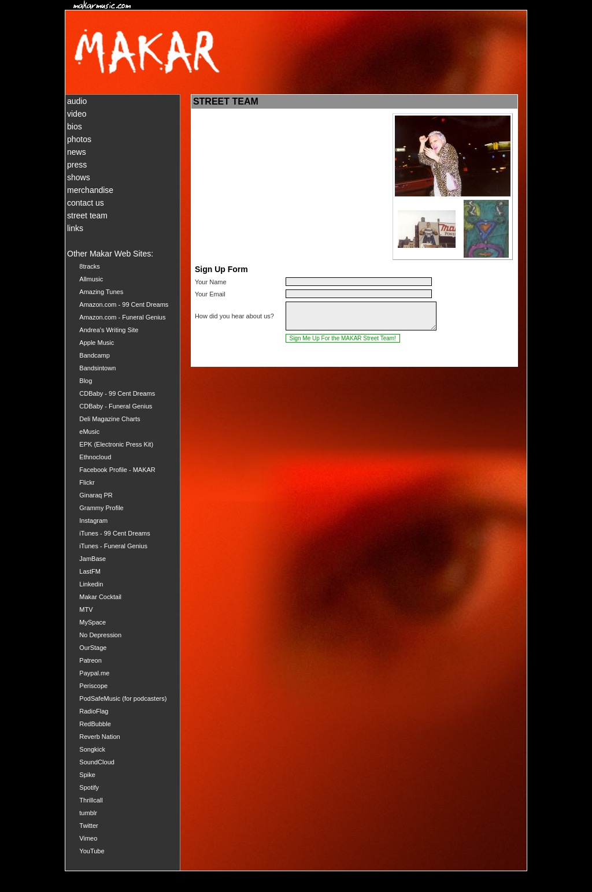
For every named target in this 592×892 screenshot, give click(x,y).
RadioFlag (93, 711)
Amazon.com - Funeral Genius (122, 317)
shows (78, 177)
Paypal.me (94, 673)
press (77, 164)
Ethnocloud (95, 457)
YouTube (91, 851)
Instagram (93, 520)
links (75, 228)
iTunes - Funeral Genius (113, 545)
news (76, 152)
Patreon (90, 660)
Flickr (86, 482)
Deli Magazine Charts (109, 418)
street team (87, 215)
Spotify (89, 787)
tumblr (88, 812)
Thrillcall (90, 800)
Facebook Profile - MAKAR (117, 469)
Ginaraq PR (95, 495)
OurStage (92, 647)
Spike (87, 774)
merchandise (90, 190)
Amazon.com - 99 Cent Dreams (123, 304)
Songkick (92, 749)
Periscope (93, 685)
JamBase (92, 558)
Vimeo (88, 838)
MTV (85, 609)
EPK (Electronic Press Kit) (116, 444)
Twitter (88, 825)
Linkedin (91, 584)
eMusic (89, 431)
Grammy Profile (101, 507)
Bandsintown (97, 368)
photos (79, 139)
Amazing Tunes (101, 291)
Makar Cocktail (100, 596)
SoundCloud (96, 762)
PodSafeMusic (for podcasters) (122, 698)
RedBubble (94, 723)
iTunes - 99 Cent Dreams (114, 533)
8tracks (89, 266)
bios (74, 126)
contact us (85, 202)
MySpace (92, 622)
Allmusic (91, 279)
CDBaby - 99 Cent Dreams (117, 393)
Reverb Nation (99, 736)
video (76, 113)
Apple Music (96, 342)
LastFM (90, 571)
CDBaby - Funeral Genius (115, 406)
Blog (85, 380)
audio (77, 101)
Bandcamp (94, 355)
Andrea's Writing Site (108, 329)
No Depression (100, 634)
